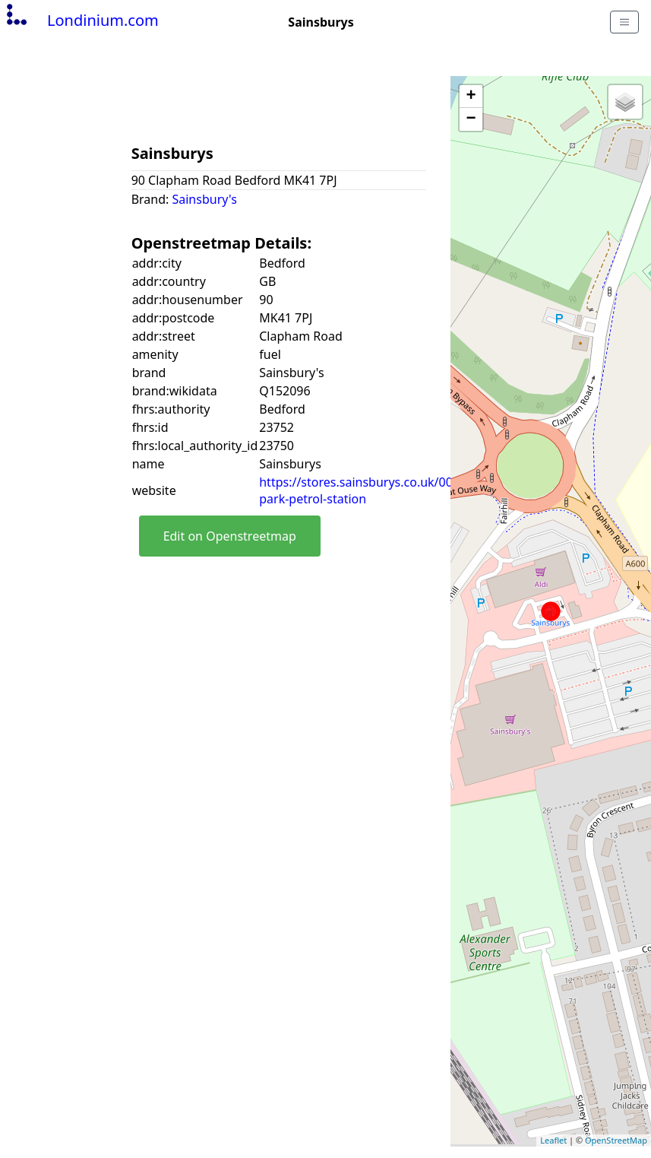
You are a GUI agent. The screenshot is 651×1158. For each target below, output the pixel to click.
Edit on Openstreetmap (229, 536)
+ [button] (471, 96)
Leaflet (553, 1140)
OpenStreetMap (616, 1140)
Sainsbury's (204, 199)
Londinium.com (81, 20)
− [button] (471, 119)
